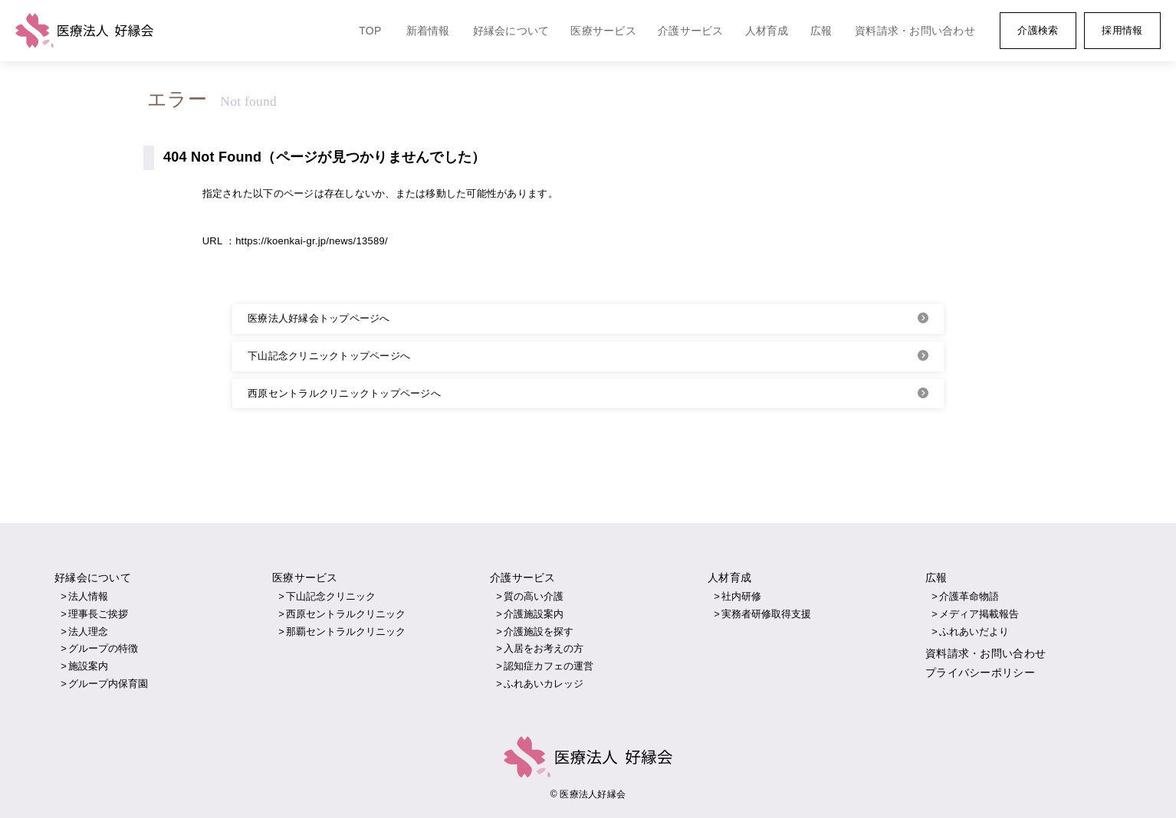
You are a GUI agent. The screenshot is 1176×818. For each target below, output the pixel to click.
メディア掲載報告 (979, 614)
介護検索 (1037, 30)
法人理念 (88, 631)
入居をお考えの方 (543, 648)
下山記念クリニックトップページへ (329, 356)
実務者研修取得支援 (766, 614)
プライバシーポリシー (980, 672)
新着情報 (428, 31)
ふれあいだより (974, 631)
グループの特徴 (103, 648)
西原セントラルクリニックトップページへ (344, 393)
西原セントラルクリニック (346, 614)
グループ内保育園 (108, 683)
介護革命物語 (969, 596)
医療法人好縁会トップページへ (319, 318)
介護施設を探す (538, 631)
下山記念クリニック (331, 596)
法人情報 (88, 596)
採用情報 (1122, 30)
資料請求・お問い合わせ (915, 31)
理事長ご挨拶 (98, 614)
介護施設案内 (533, 614)
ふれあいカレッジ (543, 683)
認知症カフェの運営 (548, 666)
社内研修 (741, 596)
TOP (370, 31)
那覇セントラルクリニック (346, 631)
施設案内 (88, 666)
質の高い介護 (533, 596)
